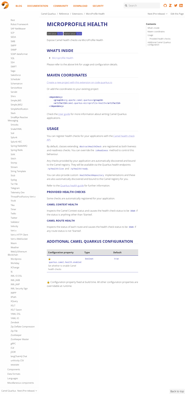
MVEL (13, 24)
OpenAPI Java (17, 145)
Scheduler (15, 339)
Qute (13, 250)
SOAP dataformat (19, 314)
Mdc (13, 49)
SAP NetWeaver (18, 288)
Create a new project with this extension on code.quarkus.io (79, 82)
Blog (19, 5)
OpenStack (16, 154)
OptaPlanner (17, 167)
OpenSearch (17, 150)
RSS (12, 258)
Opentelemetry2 (18, 162)
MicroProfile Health (21, 54)
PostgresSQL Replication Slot (21, 206)
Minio (13, 74)
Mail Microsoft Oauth (21, 32)
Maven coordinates (156, 31)
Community (60, 5)
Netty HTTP (16, 107)
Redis (13, 271)
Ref (12, 275)
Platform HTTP (18, 196)
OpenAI (14, 141)
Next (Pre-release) (156, 13)
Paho (13, 183)
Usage (150, 35)
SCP (12, 292)
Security (98, 5)
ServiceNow (16, 347)
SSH (13, 322)
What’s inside (153, 28)
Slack (13, 373)
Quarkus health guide (72, 185)
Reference (64, 13)
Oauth (14, 124)
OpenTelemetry (18, 158)
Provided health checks (160, 38)
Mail (13, 28)
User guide (64, 114)
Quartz (14, 242)
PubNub (15, 225)
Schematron (17, 343)
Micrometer (16, 58)
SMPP (13, 305)
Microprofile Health (62, 58)
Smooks (14, 384)
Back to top (177, 391)
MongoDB (16, 82)
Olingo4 (14, 133)
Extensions (77, 13)
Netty (13, 103)
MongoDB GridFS (19, 86)
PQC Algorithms (18, 179)
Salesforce (16, 335)
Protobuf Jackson (19, 220)
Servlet (14, 351)
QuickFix (15, 246)
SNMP (14, 309)
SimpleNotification (19, 368)
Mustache (15, 90)
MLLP (13, 20)
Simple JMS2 (17, 364)
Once (13, 137)
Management (17, 37)
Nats (13, 99)
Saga (13, 330)
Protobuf (15, 216)
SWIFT (14, 326)
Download (80, 5)
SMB (13, 301)
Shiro (13, 356)
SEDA (13, 297)
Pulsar (14, 229)
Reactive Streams (19, 267)
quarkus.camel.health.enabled (65, 262)
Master (14, 45)
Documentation (37, 5)
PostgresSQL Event (20, 200)
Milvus (14, 69)
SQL (13, 318)
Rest (13, 280)
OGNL (14, 116)
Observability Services (21, 129)
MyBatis (14, 95)
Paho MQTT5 (17, 188)
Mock (13, 78)
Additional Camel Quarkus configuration (159, 43)
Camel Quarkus (48, 13)
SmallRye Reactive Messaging (18, 379)
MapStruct (16, 41)
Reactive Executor (19, 263)
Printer (14, 212)
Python (14, 233)
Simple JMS (16, 360)
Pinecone (15, 192)
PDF (13, 171)
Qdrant (14, 237)
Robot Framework (19, 284)
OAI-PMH (15, 111)
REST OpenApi (17, 254)
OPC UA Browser (19, 120)
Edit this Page (177, 13)
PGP (13, 175)
